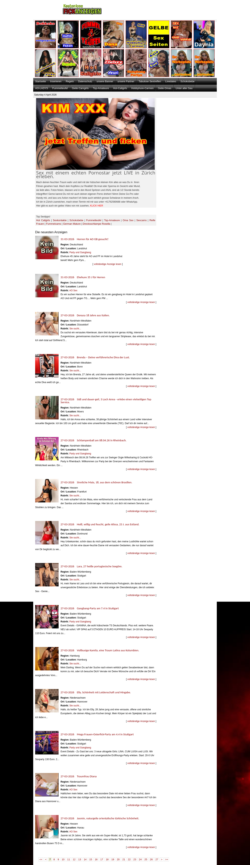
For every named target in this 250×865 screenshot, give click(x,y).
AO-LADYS (41, 88)
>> (166, 859)
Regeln (70, 81)
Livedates (170, 81)
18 (107, 859)
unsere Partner (125, 81)
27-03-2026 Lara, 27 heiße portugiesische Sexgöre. (91, 566)
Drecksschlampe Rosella (96, 223)
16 (96, 859)
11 (68, 859)
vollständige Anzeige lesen (107, 264)
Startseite (40, 81)
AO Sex (73, 290)
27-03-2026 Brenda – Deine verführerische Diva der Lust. (95, 357)
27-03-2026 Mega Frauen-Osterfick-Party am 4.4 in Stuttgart (97, 734)
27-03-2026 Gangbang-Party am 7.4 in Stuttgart (90, 608)
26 (151, 859)
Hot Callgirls (43, 220)
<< (40, 859)
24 (140, 859)
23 (134, 859)
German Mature (72, 223)
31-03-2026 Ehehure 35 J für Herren (83, 277)
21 (123, 859)
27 (156, 859)
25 (145, 859)
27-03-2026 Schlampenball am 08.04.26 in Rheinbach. (94, 440)
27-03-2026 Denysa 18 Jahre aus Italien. (85, 315)
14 (85, 859)
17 (101, 859)
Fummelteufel (60, 88)
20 (118, 859)
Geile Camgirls (80, 88)
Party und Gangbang (80, 252)
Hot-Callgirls (120, 88)
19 (112, 859)
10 (63, 859)
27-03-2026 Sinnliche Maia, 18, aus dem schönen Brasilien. (96, 482)
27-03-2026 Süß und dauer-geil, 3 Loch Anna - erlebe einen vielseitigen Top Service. (106, 401)
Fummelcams (53, 223)
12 (74, 859)
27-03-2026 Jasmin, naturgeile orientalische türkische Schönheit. (100, 818)
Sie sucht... (75, 328)
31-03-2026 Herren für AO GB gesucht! (84, 239)
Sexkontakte (60, 220)
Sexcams (141, 220)
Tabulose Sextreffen (149, 81)
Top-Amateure (101, 88)
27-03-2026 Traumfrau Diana (79, 776)
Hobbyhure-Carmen (142, 88)
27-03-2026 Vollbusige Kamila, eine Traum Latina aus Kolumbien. (100, 650)
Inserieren (56, 81)
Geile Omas (164, 88)
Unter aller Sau (184, 88)
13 (79, 859)
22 (129, 859)
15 (90, 859)
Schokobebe (187, 81)
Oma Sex (128, 220)
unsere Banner (104, 81)
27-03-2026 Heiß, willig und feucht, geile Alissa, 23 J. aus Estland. (100, 524)
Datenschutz (85, 81)
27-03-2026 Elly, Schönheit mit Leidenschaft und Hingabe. (96, 692)
